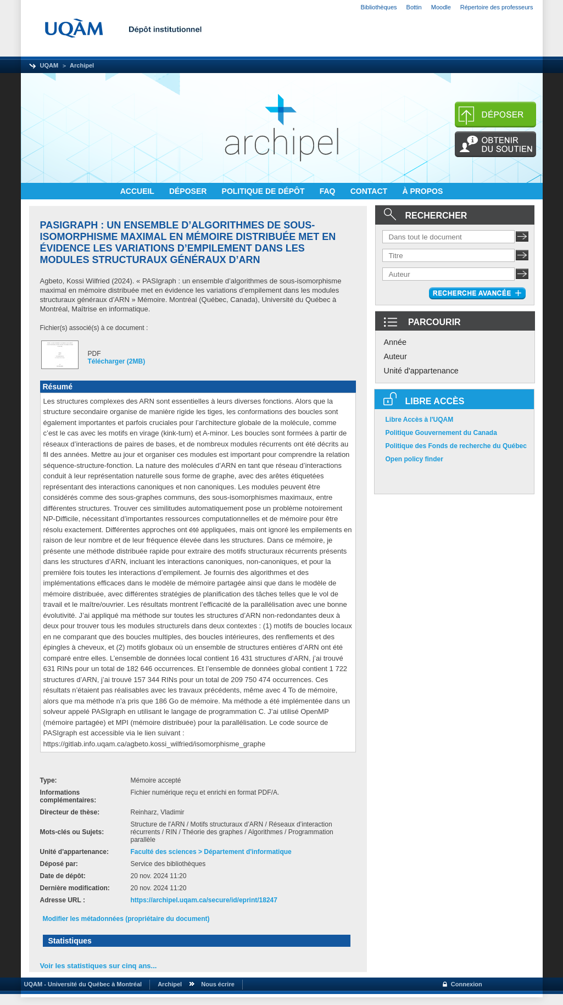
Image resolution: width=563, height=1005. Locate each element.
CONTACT (369, 191)
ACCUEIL (138, 191)
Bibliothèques (379, 7)
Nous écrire (218, 984)
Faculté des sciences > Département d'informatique (211, 852)
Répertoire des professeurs (496, 7)
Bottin (414, 7)
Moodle (441, 7)
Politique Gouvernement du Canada (441, 433)
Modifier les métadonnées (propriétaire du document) (126, 919)
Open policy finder (414, 459)
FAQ (329, 191)
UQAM (49, 65)
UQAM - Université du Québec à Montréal (81, 984)
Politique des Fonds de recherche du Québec (456, 446)
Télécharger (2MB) (117, 361)
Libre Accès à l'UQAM (420, 419)
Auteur (395, 356)
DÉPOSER (189, 191)
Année (395, 342)
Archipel (82, 65)
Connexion (466, 984)
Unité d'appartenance (421, 370)
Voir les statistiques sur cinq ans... (98, 966)
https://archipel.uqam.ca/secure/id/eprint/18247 (204, 900)
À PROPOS (422, 191)
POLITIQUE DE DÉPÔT (264, 191)
